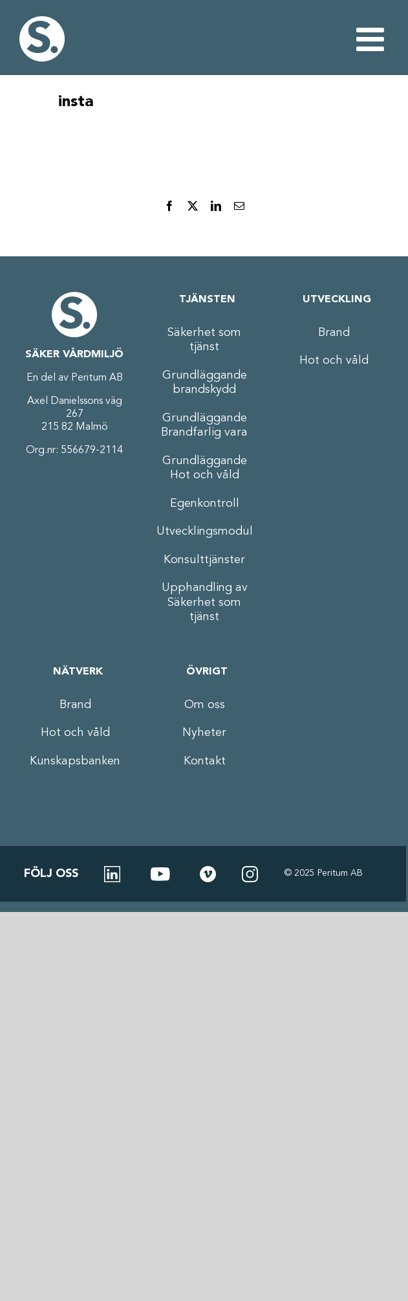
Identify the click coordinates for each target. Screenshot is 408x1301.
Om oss (204, 705)
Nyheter (204, 733)
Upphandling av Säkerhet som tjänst (205, 602)
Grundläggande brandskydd (204, 383)
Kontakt (205, 761)
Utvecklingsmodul (204, 531)
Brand (334, 333)
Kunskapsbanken (75, 761)
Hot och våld (334, 360)
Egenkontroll (204, 503)
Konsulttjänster (204, 560)
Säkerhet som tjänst (204, 340)
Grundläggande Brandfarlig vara (204, 425)
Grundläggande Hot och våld (204, 468)
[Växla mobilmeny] (372, 39)
